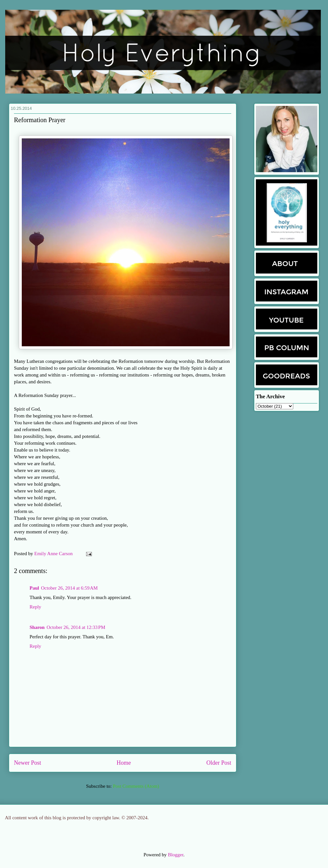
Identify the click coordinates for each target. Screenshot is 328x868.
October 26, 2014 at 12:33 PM (75, 627)
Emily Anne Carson (54, 553)
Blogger (175, 854)
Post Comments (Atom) (136, 786)
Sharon (37, 627)
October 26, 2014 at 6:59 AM (69, 588)
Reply (35, 606)
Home (124, 763)
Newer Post (27, 763)
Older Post (219, 763)
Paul (34, 588)
